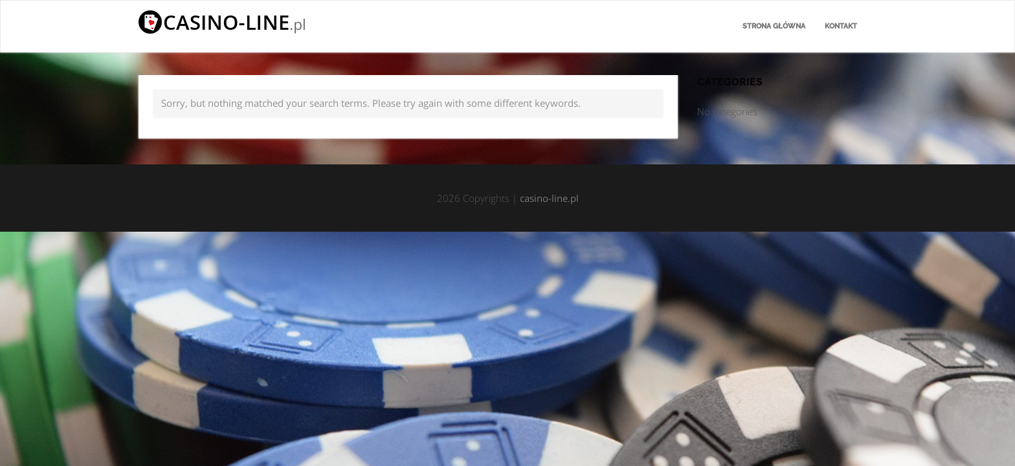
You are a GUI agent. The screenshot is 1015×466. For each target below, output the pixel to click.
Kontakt (841, 26)
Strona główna (773, 26)
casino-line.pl (549, 198)
